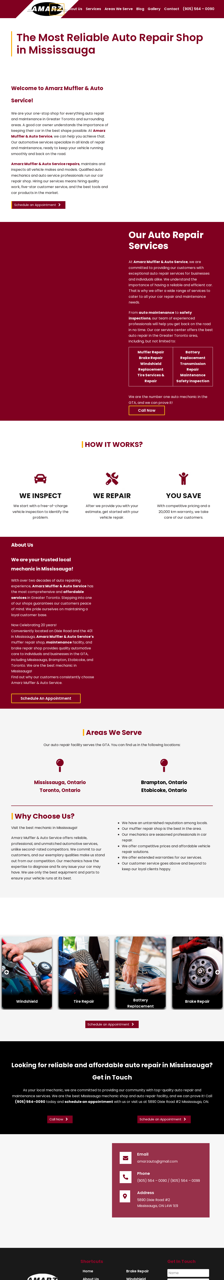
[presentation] (6, 972)
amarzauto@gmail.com (157, 1161)
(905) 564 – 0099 (185, 1180)
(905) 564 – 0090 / (153, 1180)
